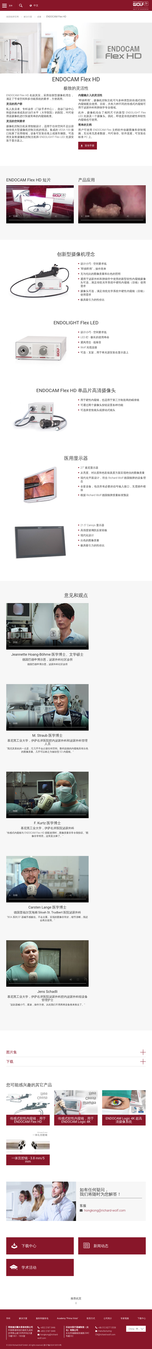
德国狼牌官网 (12, 16)
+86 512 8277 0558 (107, 1327)
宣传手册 (89, 145)
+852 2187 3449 (48, 1331)
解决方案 (28, 16)
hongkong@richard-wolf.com (48, 1336)
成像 (39, 16)
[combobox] (136, 1329)
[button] (76, 1052)
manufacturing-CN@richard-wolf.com (105, 1333)
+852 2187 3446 (48, 1327)
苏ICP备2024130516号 (52, 1345)
